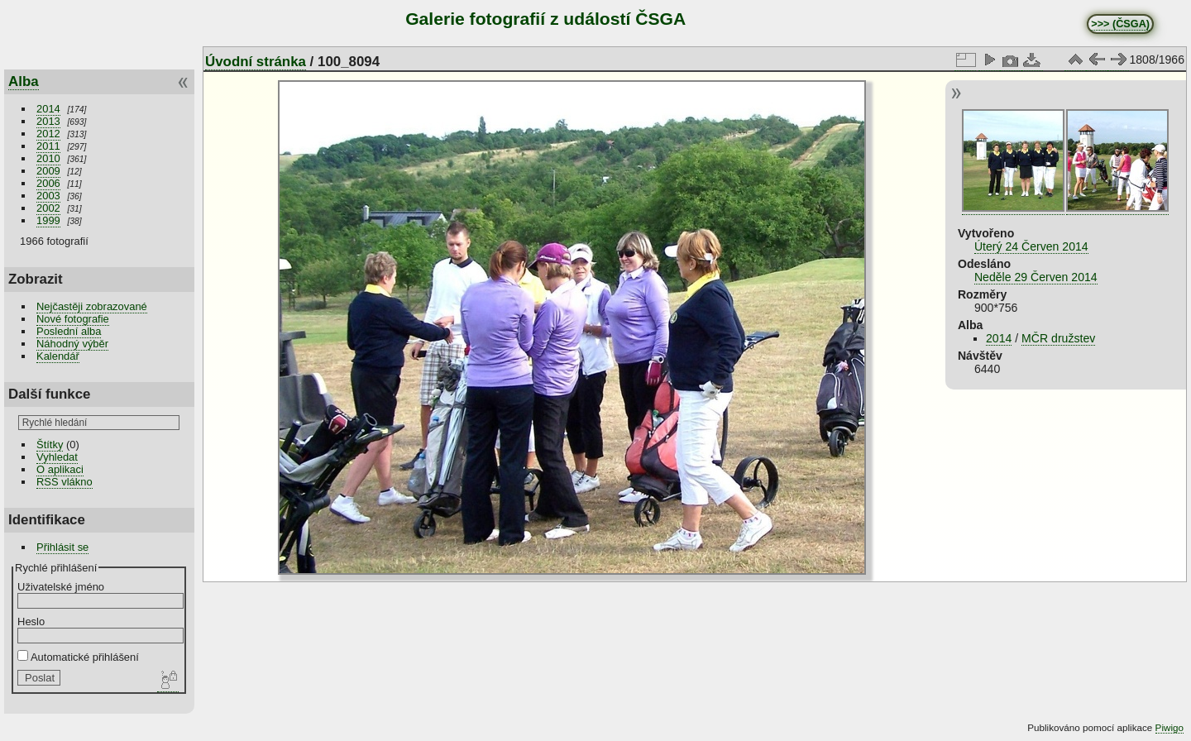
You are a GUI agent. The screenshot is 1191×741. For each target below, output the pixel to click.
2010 (48, 158)
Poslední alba (68, 331)
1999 (48, 220)
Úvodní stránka (255, 61)
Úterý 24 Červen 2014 (1031, 246)
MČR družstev (1058, 338)
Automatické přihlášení (78, 657)
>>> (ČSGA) (1120, 24)
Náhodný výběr (72, 343)
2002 (48, 208)
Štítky (49, 444)
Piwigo (1169, 727)
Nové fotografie (72, 319)
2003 (48, 195)
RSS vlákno (64, 482)
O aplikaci (60, 469)
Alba (23, 81)
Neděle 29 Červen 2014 (1036, 277)
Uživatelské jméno (60, 587)
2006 (48, 183)
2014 (48, 109)
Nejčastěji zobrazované (91, 306)
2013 (48, 121)
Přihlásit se (62, 547)
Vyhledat (57, 457)
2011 (48, 146)
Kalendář (57, 356)
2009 (48, 171)
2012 (48, 133)
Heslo (31, 621)
